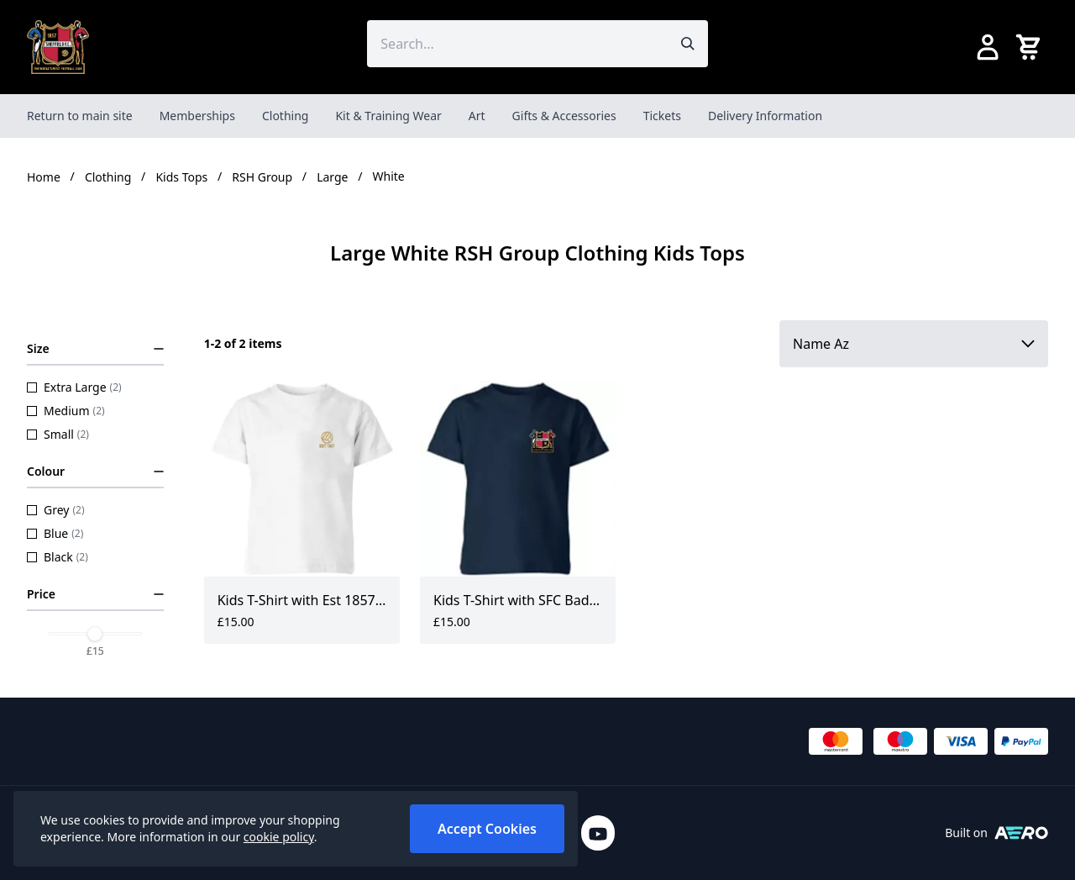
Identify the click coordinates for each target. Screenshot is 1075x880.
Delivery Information (765, 116)
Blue (55, 533)
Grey (56, 510)
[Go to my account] (987, 47)
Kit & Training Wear (388, 116)
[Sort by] (913, 343)
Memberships (197, 116)
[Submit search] (688, 43)
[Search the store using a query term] (517, 43)
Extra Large (74, 387)
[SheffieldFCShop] (58, 47)
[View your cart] (1031, 47)
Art (477, 116)
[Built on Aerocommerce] (1021, 832)
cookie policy (279, 837)
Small (58, 434)
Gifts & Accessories (564, 116)
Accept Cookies (487, 828)
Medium (66, 411)
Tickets (662, 116)
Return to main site (80, 116)
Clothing (285, 116)
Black (57, 557)
